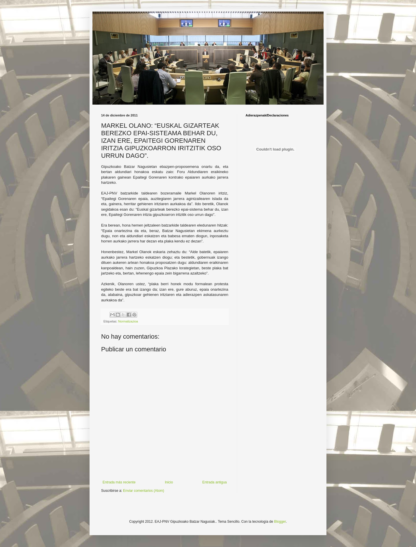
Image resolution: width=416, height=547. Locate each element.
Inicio (169, 482)
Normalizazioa (128, 321)
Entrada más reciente (119, 482)
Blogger (280, 522)
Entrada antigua (214, 482)
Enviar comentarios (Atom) (143, 491)
